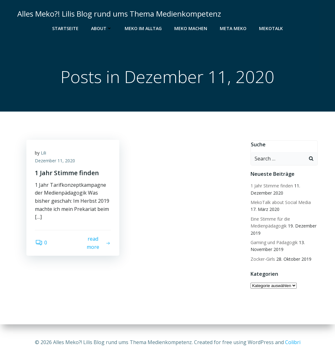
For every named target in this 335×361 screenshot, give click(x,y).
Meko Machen (190, 28)
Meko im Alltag (143, 28)
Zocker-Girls (262, 259)
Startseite (65, 28)
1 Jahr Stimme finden (271, 186)
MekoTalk (271, 28)
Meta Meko (233, 28)
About (101, 28)
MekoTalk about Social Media (280, 203)
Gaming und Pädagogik (273, 243)
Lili (44, 154)
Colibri (292, 342)
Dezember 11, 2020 (56, 162)
